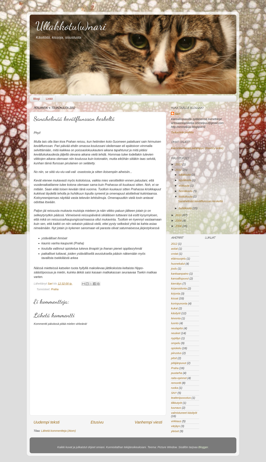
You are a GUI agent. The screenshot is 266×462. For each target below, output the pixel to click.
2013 (178, 164)
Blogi (36, 98)
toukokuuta (186, 196)
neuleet (175, 333)
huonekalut (178, 263)
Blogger (203, 447)
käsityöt (176, 313)
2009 (178, 220)
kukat (174, 308)
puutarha (176, 373)
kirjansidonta (179, 288)
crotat (174, 253)
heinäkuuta (186, 191)
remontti (176, 383)
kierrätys (176, 283)
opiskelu (176, 348)
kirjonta (175, 293)
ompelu (175, 343)
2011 (178, 215)
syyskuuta (185, 180)
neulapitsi (177, 328)
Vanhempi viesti (148, 422)
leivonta (176, 318)
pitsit (174, 358)
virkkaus (176, 421)
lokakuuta (185, 174)
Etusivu (97, 422)
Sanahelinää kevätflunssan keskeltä (200, 201)
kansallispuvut (180, 278)
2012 (178, 169)
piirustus (176, 353)
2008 (178, 226)
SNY (174, 392)
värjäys (175, 426)
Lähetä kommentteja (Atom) (58, 430)
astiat (174, 248)
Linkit (49, 98)
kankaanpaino (180, 273)
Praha (55, 289)
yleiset (175, 431)
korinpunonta (179, 303)
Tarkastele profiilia (182, 132)
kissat (174, 298)
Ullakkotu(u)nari (70, 26)
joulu (174, 268)
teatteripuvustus (181, 397)
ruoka (174, 387)
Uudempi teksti (46, 422)
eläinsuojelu (178, 258)
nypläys (176, 338)
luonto (175, 323)
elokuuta (184, 185)
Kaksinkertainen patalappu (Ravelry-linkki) (197, 148)
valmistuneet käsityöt (184, 412)
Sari (50, 283)
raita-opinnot (179, 378)
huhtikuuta (185, 208)
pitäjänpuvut (178, 363)
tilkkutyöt (176, 402)
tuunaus (176, 407)
